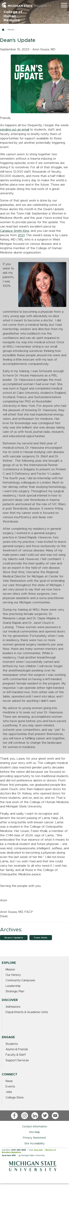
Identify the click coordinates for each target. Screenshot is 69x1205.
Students (12, 1044)
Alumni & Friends (17, 1049)
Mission (10, 969)
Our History (13, 975)
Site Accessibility (34, 1143)
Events (10, 1086)
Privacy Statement (34, 1137)
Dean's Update (13, 938)
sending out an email (14, 129)
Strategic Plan (15, 991)
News (11, 30)
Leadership (13, 986)
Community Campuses (20, 980)
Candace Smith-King (14, 231)
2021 (21, 235)
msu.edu (38, 1150)
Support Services (17, 1060)
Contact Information (34, 1126)
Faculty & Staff (16, 1054)
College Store (15, 1097)
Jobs (9, 1092)
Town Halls (40, 938)
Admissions (13, 1006)
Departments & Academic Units (27, 1012)
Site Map (34, 1132)
